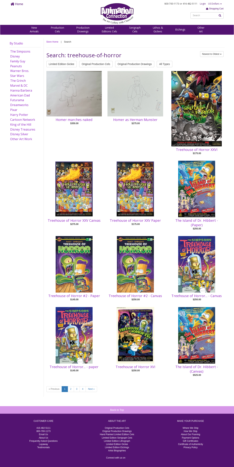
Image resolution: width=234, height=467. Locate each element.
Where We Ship (191, 428)
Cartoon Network (22, 120)
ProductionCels (57, 29)
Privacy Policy (190, 447)
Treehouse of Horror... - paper (74, 367)
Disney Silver (19, 134)
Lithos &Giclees (158, 29)
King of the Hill (20, 124)
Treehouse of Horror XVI (135, 367)
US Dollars (215, 3)
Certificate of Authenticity (190, 444)
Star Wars (17, 76)
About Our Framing (190, 434)
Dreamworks (19, 105)
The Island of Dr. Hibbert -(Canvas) (196, 369)
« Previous (54, 389)
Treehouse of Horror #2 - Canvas (135, 295)
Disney (15, 56)
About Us (43, 437)
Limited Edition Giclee (61, 64)
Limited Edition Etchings (117, 447)
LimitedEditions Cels (109, 29)
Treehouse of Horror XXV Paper (135, 220)
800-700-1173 (43, 431)
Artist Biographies (117, 450)
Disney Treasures (22, 129)
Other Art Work (21, 139)
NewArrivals (34, 29)
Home (17, 4)
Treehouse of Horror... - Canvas (196, 295)
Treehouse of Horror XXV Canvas (74, 220)
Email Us (43, 434)
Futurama (17, 100)
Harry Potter (19, 115)
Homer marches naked (74, 119)
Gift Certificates (190, 441)
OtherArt (200, 29)
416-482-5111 (43, 428)
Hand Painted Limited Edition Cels (117, 434)
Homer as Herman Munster (135, 119)
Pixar (13, 110)
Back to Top (117, 409)
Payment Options (190, 437)
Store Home (52, 42)
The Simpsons (20, 51)
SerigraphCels (135, 29)
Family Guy (17, 61)
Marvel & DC (19, 85)
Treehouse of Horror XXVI (196, 149)
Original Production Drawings (135, 64)
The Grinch (18, 81)
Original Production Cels (96, 64)
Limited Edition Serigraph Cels (117, 437)
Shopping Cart (214, 8)
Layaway (43, 444)
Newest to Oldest (212, 54)
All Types (164, 64)
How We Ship (190, 431)
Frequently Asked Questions (43, 441)
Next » (91, 389)
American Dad (20, 95)
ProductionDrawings (83, 29)
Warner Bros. (19, 71)
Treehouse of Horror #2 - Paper (74, 295)
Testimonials (43, 447)
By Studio (16, 43)
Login (203, 3)
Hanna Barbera (21, 90)
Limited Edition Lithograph (117, 441)
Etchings (180, 29)
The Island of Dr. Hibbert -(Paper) (196, 222)
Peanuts (16, 66)
